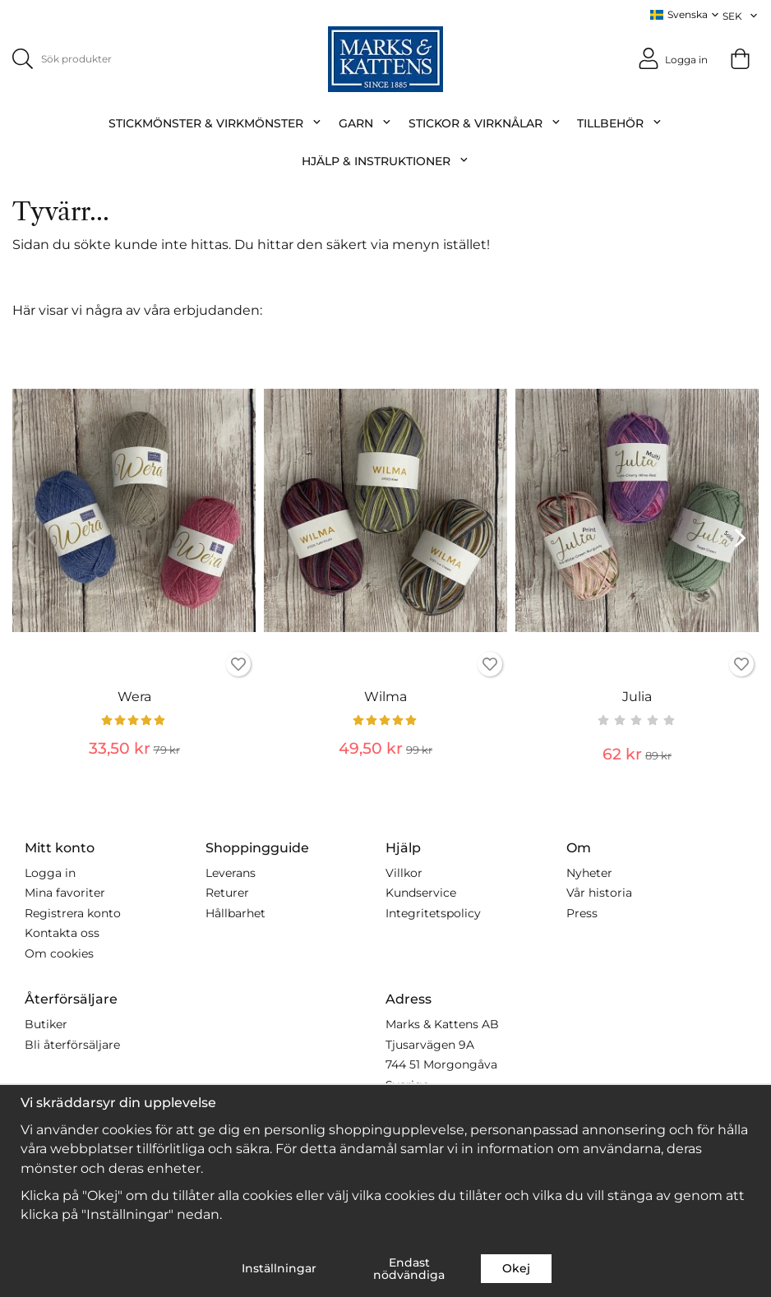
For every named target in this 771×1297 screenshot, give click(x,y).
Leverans (230, 872)
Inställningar (279, 1268)
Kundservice (421, 892)
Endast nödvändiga (409, 1268)
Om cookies (59, 952)
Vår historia (599, 892)
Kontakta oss (62, 932)
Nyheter (589, 872)
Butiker (46, 1024)
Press (582, 912)
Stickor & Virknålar (485, 122)
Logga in (50, 872)
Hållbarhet (235, 912)
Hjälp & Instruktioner (385, 160)
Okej (516, 1268)
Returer (227, 892)
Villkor (404, 872)
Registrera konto (73, 912)
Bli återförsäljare (72, 1043)
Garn (365, 122)
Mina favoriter (65, 892)
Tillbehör (620, 122)
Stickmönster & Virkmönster (215, 122)
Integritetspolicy (433, 912)
